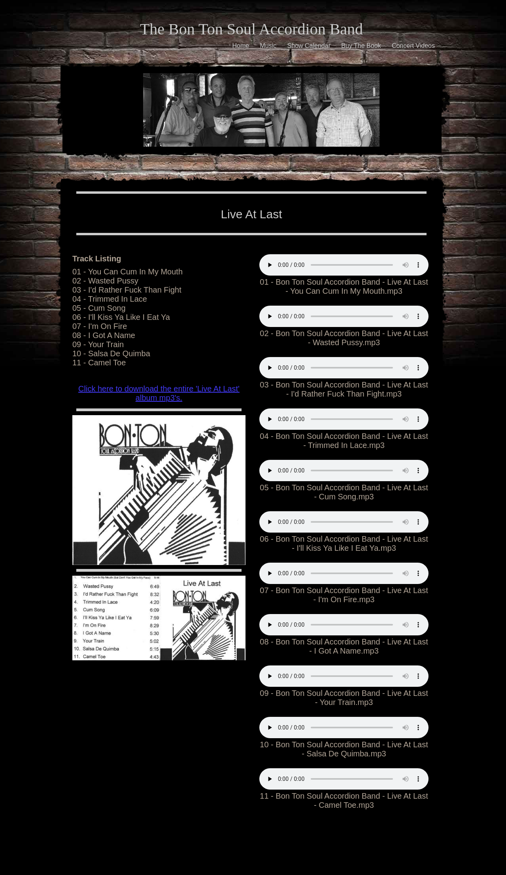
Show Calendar (308, 45)
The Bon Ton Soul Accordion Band (251, 29)
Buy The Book (361, 45)
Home (240, 45)
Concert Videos (413, 45)
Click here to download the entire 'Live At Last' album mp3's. (159, 393)
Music (268, 45)
